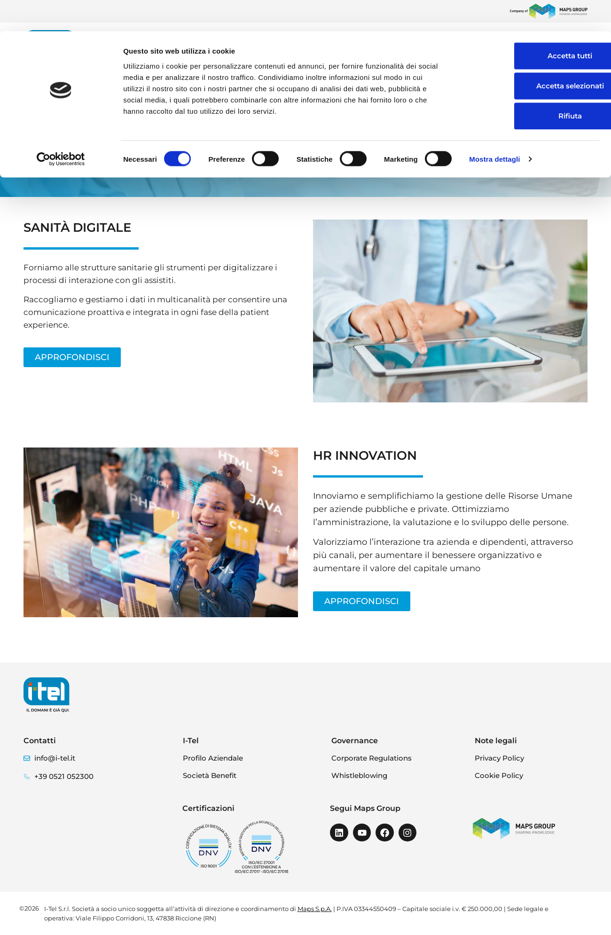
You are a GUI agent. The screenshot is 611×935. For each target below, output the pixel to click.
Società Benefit (209, 775)
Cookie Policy (499, 775)
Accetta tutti (532, 24)
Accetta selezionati (532, 54)
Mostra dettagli (494, 128)
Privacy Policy (499, 758)
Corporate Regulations (371, 758)
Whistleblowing (359, 775)
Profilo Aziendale (213, 758)
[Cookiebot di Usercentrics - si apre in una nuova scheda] (61, 128)
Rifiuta (532, 84)
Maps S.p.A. (315, 908)
